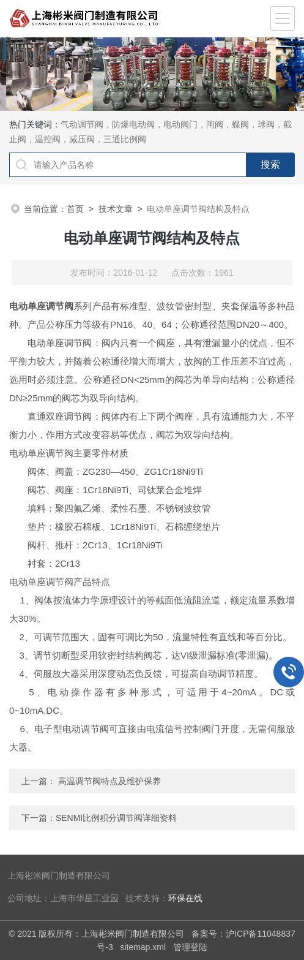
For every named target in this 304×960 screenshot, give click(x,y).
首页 (75, 209)
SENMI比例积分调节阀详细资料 (116, 818)
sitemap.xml (143, 947)
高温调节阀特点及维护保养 (109, 781)
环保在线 (185, 898)
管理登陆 (190, 947)
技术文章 (115, 209)
